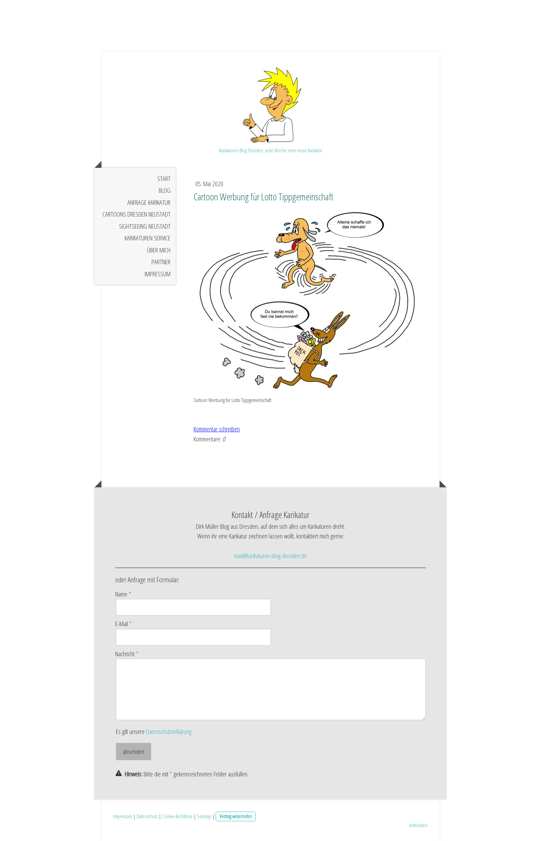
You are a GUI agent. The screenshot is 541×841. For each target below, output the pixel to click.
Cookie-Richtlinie (177, 816)
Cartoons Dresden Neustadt (136, 214)
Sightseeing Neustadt (144, 226)
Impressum (157, 273)
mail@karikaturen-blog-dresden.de (270, 555)
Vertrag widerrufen (235, 816)
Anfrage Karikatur (148, 202)
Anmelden (418, 825)
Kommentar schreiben (217, 428)
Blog (164, 190)
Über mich (158, 250)
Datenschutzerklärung (168, 731)
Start (163, 178)
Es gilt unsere (153, 731)
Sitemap (204, 816)
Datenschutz (147, 816)
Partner (160, 261)
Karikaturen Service (147, 237)
